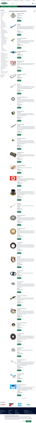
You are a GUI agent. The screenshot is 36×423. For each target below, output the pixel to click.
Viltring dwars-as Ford (20, 176)
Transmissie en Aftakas (3, 40)
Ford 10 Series (2, 52)
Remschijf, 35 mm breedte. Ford (21, 228)
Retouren (1, 412)
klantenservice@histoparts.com (28, 411)
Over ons (9, 412)
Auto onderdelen (9, 6)
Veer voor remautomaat (20, 270)
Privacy (1, 413)
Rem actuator (18, 256)
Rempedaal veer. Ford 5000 (20, 124)
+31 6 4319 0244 (26, 413)
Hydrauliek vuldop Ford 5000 (20, 13)
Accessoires (14, 6)
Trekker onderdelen (3, 6)
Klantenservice (27, 6)
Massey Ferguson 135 (3, 23)
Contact (34, 6)
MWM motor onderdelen (3, 68)
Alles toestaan (28, 421)
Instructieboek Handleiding (4, 50)
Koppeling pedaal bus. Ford (20, 111)
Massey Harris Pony (3, 67)
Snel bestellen (23, 6)
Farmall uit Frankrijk (3, 59)
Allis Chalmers (2, 13)
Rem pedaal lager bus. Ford (20, 152)
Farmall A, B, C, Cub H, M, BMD (4, 53)
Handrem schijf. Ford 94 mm (20, 333)
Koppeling (2, 48)
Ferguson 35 (2, 21)
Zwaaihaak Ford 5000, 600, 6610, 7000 (21, 51)
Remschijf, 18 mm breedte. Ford (21, 215)
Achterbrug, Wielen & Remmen (4, 38)
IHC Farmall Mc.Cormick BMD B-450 (4, 61)
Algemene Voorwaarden (3, 414)
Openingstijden (10, 413)
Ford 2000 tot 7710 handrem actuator (21, 308)
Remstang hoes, (19, 189)
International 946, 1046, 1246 (4, 58)
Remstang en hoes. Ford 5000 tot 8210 (22, 295)
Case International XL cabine (4, 62)
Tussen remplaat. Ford (20, 242)
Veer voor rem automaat (20, 281)
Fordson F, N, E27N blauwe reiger (4, 32)
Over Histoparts (31, 6)
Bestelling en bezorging (3, 411)
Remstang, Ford (19, 203)
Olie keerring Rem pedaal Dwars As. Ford (22, 97)
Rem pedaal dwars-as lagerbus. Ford (21, 138)
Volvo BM (2, 69)
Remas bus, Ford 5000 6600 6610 (21, 165)
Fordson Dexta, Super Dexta (4, 30)
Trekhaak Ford (19, 24)
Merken (9, 411)
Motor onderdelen (3, 49)
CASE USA (2, 14)
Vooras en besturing (3, 39)
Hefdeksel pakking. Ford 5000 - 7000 (21, 74)
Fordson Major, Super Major (4, 31)
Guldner (1, 70)
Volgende (23, 398)
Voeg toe (19, 20)
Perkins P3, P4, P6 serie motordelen (4, 71)
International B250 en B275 (3, 60)
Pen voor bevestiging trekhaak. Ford (21, 38)
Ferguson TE (2, 20)
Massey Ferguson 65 (3, 22)
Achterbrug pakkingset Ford (20, 61)
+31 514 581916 (26, 412)
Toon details (22, 421)
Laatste (25, 398)
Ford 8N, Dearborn (3, 29)
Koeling (2, 47)
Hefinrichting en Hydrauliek (4, 41)
